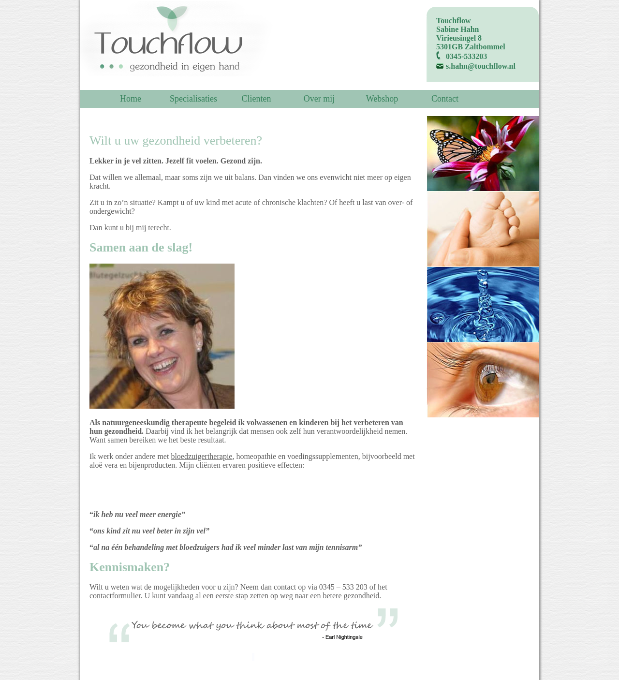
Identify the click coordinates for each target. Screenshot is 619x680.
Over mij (319, 98)
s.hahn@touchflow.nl (481, 66)
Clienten (256, 98)
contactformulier (115, 595)
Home (130, 98)
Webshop (382, 98)
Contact (444, 98)
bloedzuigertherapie (201, 456)
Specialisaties (193, 98)
